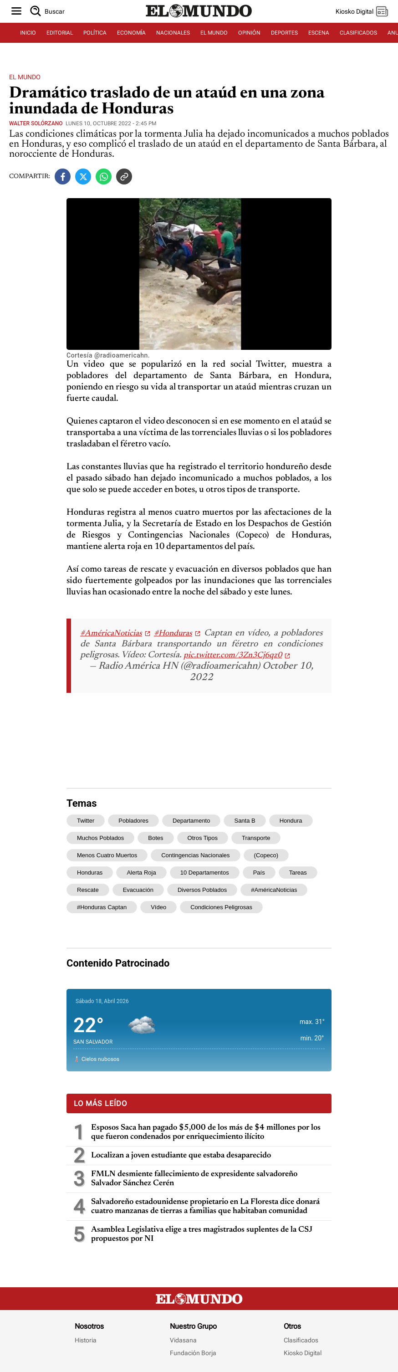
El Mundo (25, 77)
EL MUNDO (214, 33)
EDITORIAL (59, 33)
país (259, 872)
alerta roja (141, 872)
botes (155, 837)
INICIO (28, 33)
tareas (298, 872)
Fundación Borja (193, 1353)
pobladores (133, 820)
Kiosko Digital (302, 1353)
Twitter (85, 820)
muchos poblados (100, 837)
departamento (191, 820)
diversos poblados (202, 889)
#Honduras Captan (102, 907)
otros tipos (203, 837)
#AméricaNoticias (111, 634)
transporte (256, 837)
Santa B (244, 820)
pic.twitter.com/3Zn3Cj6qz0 (233, 655)
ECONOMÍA (131, 33)
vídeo (158, 907)
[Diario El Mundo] (199, 17)
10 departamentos (204, 872)
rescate (88, 889)
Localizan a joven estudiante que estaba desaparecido (181, 1156)
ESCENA (318, 33)
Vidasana (183, 1340)
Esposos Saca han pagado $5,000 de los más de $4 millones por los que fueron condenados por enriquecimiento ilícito (206, 1132)
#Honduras (173, 634)
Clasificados (301, 1340)
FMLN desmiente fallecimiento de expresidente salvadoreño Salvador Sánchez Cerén (194, 1179)
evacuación (138, 889)
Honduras (89, 872)
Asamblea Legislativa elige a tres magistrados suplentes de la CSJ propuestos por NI (201, 1234)
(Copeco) (266, 855)
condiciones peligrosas (221, 907)
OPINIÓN (249, 33)
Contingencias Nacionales (195, 855)
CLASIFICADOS (358, 33)
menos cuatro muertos (107, 855)
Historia (86, 1340)
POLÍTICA (95, 33)
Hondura (291, 820)
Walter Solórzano (35, 123)
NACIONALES (173, 33)
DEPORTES (284, 33)
